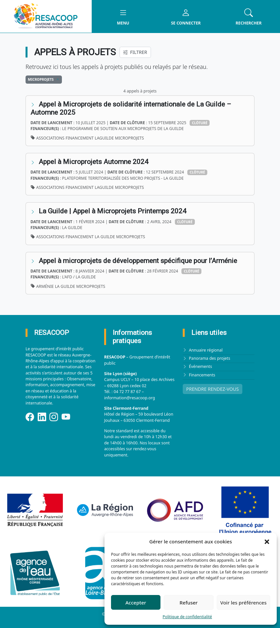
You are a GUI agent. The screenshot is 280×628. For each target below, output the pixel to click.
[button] (267, 541)
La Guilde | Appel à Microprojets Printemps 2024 (113, 211)
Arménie (45, 286)
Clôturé (199, 123)
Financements (202, 375)
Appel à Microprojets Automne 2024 (93, 162)
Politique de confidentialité (187, 617)
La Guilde (105, 237)
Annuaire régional (206, 350)
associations (50, 138)
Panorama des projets (209, 358)
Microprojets (129, 138)
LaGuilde (104, 138)
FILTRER (135, 52)
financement (79, 138)
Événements (200, 366)
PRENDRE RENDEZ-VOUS (212, 389)
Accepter (135, 602)
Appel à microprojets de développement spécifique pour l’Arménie (138, 261)
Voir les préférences (243, 602)
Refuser (188, 602)
